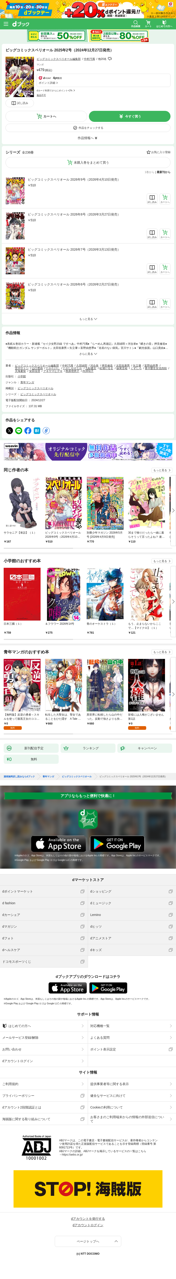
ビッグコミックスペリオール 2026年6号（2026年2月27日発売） (74, 284)
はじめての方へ (16, 1026)
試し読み (22, 103)
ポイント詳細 (47, 82)
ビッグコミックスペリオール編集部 (59, 59)
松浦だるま (106, 368)
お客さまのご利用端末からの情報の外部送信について (127, 1119)
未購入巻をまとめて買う (91, 162)
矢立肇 (137, 365)
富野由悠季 (151, 365)
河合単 (94, 365)
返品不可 (41, 95)
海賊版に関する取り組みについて (26, 1119)
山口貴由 (37, 368)
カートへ (49, 116)
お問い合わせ (12, 1049)
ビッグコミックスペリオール (35, 388)
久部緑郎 (81, 365)
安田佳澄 (34, 371)
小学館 (22, 376)
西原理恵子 (72, 371)
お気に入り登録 (160, 152)
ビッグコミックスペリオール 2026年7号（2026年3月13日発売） (74, 249)
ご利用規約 (10, 1084)
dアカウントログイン (17, 1061)
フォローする (109, 58)
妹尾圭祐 (121, 368)
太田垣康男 (123, 365)
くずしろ (136, 368)
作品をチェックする (91, 127)
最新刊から (163, 172)
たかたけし (53, 368)
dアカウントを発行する (88, 1218)
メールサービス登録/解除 (20, 1037)
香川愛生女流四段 (156, 368)
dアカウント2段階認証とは (21, 1107)
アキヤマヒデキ (53, 371)
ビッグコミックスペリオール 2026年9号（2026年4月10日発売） (74, 179)
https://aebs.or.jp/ (72, 1154)
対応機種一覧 (100, 1026)
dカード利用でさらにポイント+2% (54, 90)
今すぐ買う (133, 116)
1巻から (150, 172)
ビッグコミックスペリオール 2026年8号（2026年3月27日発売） (74, 214)
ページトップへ (88, 1241)
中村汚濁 (89, 59)
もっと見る (160, 470)
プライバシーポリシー (18, 1095)
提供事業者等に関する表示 (109, 1084)
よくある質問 (100, 1037)
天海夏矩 (20, 371)
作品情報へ (86, 138)
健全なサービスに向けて (108, 1095)
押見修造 (107, 365)
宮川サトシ (22, 368)
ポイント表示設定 (103, 1049)
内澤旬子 (88, 371)
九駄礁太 (90, 368)
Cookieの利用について (106, 1107)
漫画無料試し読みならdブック (19, 776)
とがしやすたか (72, 368)
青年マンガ (27, 382)
